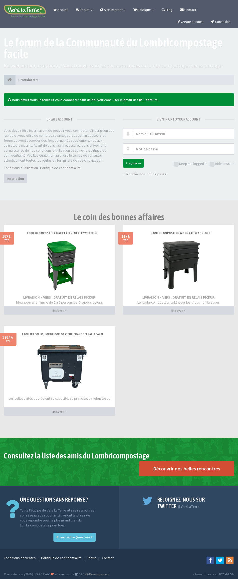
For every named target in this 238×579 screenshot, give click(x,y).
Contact (188, 9)
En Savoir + (59, 310)
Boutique (143, 9)
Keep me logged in (190, 164)
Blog (167, 9)
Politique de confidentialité (60, 168)
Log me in (133, 163)
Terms (92, 558)
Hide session (222, 164)
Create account (190, 21)
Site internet (113, 9)
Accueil (60, 9)
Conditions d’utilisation (21, 168)
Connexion (221, 21)
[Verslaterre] (9, 80)
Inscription (15, 178)
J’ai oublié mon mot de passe (145, 174)
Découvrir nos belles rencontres (186, 468)
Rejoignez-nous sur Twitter (181, 502)
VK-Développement (96, 574)
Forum (84, 9)
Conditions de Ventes (20, 558)
